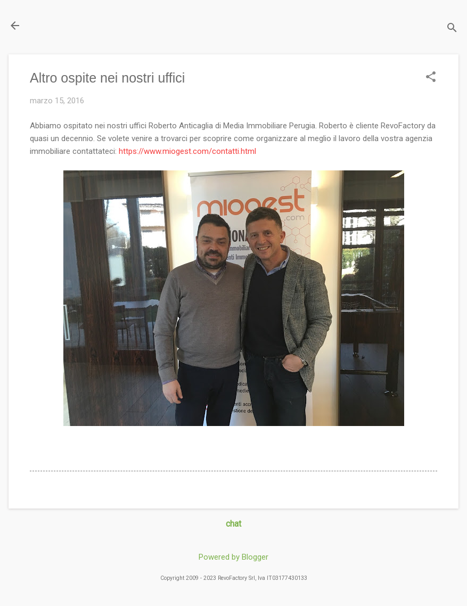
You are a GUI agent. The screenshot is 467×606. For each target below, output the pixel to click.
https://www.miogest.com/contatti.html (187, 151)
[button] (430, 77)
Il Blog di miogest (83, 25)
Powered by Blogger (233, 557)
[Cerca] (452, 29)
